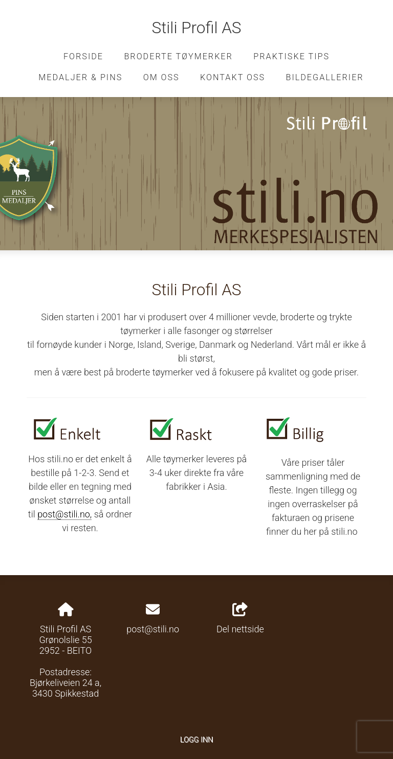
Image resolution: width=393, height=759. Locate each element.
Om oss (161, 77)
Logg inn (196, 740)
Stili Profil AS (196, 27)
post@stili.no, (64, 514)
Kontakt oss (232, 77)
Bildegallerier (325, 77)
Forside (83, 56)
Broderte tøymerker (178, 56)
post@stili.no (152, 629)
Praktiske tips (291, 56)
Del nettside (240, 618)
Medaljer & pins (80, 77)
